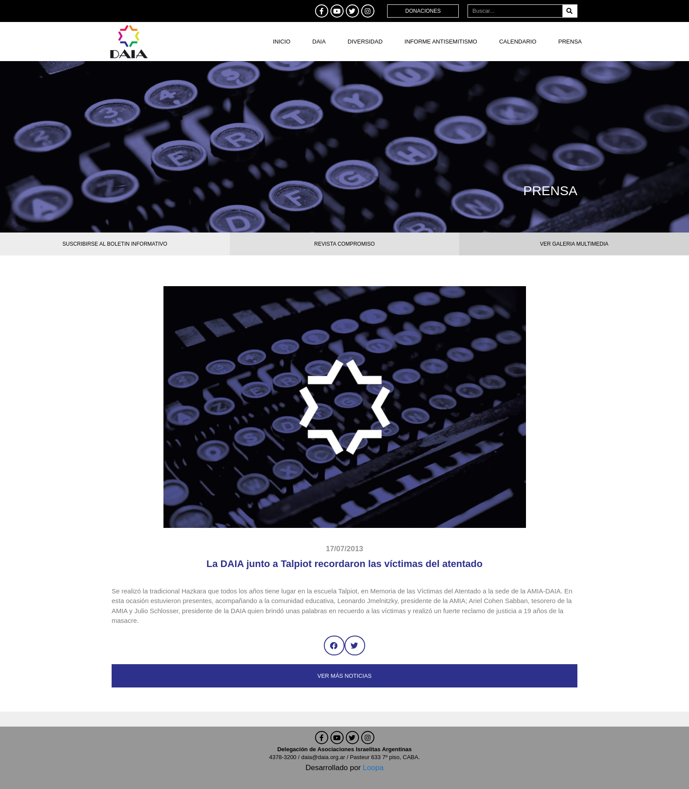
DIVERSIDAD (365, 41)
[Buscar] (569, 11)
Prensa (570, 41)
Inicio (281, 41)
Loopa (373, 768)
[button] (334, 645)
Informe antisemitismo (441, 41)
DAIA (319, 41)
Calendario (518, 41)
